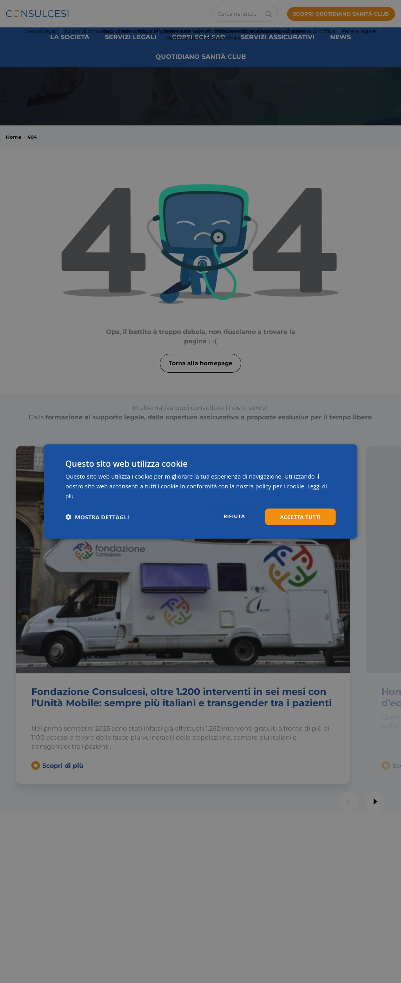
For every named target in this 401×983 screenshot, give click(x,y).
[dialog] (200, 491)
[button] (97, 516)
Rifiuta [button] (231, 516)
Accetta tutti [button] (299, 516)
